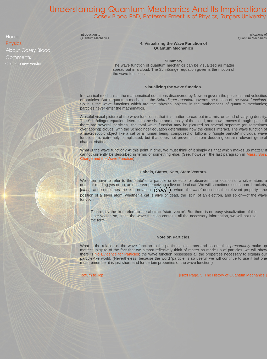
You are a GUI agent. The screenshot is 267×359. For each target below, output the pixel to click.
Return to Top (91, 275)
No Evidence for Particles (116, 254)
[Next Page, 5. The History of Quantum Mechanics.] (223, 275)
